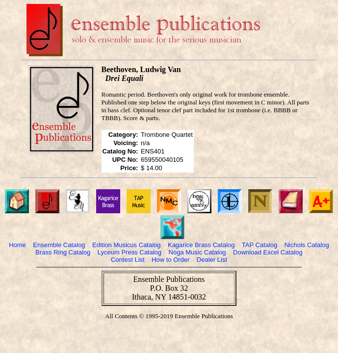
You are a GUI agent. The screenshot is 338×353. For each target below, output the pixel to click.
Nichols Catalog (307, 245)
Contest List (128, 259)
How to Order (170, 259)
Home (17, 245)
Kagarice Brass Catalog (201, 245)
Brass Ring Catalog (62, 252)
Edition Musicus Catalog (126, 245)
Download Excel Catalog (268, 252)
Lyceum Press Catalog (129, 252)
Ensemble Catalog (59, 245)
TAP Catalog (260, 245)
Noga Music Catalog (197, 252)
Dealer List (212, 259)
